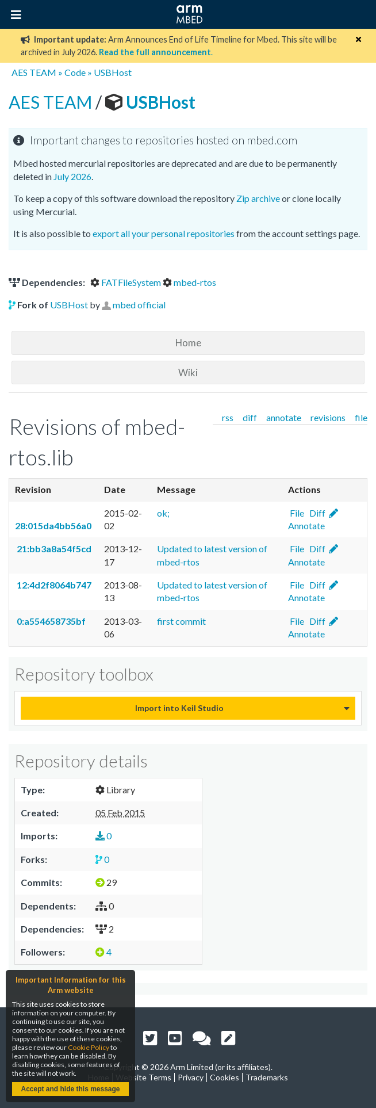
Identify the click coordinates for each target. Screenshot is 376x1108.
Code (75, 72)
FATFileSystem (126, 282)
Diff (316, 512)
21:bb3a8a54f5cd (53, 548)
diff (250, 417)
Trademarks (266, 1077)
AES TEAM (33, 72)
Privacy (191, 1077)
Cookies (224, 1077)
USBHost (113, 72)
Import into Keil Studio (179, 708)
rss (227, 417)
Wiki (188, 372)
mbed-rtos (189, 282)
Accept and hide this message (70, 1089)
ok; (163, 512)
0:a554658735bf (50, 621)
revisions (328, 417)
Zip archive (258, 198)
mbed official (139, 304)
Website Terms (143, 1077)
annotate (283, 417)
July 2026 (72, 176)
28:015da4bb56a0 (53, 525)
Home (188, 343)
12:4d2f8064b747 (53, 584)
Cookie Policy (88, 1047)
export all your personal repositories (164, 233)
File (296, 512)
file (361, 417)
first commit (181, 621)
